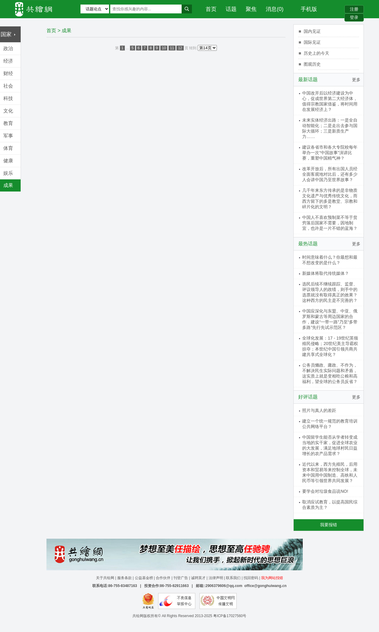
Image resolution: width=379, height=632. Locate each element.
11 (172, 48)
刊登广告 (180, 578)
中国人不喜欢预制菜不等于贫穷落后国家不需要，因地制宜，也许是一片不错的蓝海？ (329, 223)
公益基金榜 (144, 578)
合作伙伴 (163, 578)
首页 (211, 9)
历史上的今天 (316, 53)
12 (180, 48)
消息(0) (274, 9)
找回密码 (251, 578)
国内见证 (312, 31)
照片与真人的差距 (319, 410)
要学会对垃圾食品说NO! (325, 491)
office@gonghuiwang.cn (265, 586)
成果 (66, 30)
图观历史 (312, 64)
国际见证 (312, 42)
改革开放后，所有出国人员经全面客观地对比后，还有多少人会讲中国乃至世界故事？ (329, 174)
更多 (356, 79)
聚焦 (251, 9)
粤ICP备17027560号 (229, 616)
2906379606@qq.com (224, 586)
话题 (231, 9)
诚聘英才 (198, 578)
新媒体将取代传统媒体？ (325, 273)
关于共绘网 (105, 578)
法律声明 (216, 578)
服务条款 (124, 578)
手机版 (309, 9)
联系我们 (233, 578)
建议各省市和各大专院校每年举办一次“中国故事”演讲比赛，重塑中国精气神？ (329, 153)
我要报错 (328, 524)
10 (164, 48)
